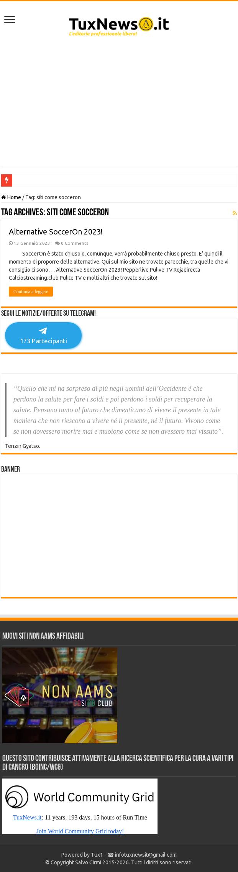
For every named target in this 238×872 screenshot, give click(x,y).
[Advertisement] (119, 105)
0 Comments (74, 243)
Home (11, 197)
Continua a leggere (30, 291)
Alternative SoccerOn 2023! (56, 231)
